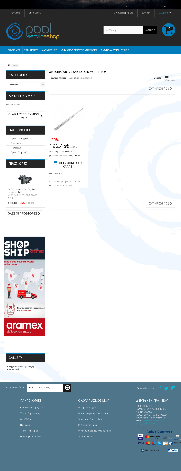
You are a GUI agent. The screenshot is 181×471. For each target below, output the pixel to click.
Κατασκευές (49, 50)
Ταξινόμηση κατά (57, 78)
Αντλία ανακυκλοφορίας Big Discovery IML (21, 190)
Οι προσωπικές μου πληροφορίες (94, 430)
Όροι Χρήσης (17, 143)
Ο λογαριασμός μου (93, 400)
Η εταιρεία (16, 148)
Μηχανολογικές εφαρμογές (79, 50)
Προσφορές (18, 163)
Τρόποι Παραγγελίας (20, 138)
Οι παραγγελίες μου (87, 407)
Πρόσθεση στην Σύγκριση (64, 185)
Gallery (15, 358)
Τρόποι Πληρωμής (19, 152)
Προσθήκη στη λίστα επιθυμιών (67, 181)
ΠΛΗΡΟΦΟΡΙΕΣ (20, 130)
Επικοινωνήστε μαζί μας (31, 407)
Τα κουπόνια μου (86, 436)
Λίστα (173, 78)
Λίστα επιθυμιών (22, 96)
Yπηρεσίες (31, 50)
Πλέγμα (167, 78)
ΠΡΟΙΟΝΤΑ (14, 50)
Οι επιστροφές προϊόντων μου (93, 413)
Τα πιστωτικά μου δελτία (90, 419)
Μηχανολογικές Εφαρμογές (21, 367)
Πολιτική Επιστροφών (30, 436)
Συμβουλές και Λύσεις (115, 50)
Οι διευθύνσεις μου (87, 425)
